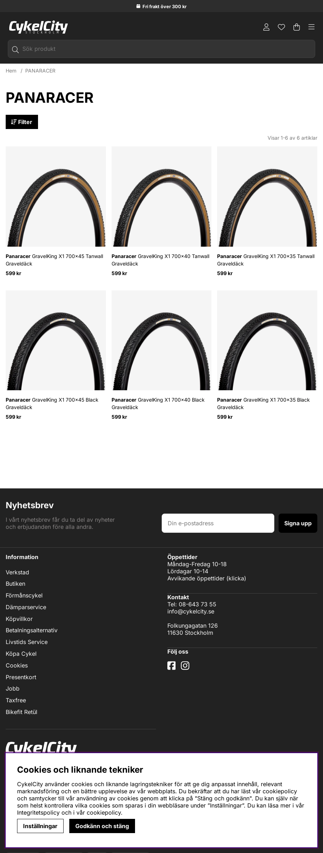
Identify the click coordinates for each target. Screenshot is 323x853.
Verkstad (17, 572)
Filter (22, 121)
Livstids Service (27, 641)
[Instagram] (186, 668)
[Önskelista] (281, 27)
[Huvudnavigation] (312, 27)
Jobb (13, 688)
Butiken (15, 584)
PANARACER (40, 71)
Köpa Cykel (21, 653)
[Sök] (161, 49)
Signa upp (298, 523)
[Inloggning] (266, 27)
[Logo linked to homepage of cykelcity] (37, 27)
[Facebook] (172, 668)
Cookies (17, 665)
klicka (236, 578)
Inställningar (40, 826)
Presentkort (21, 677)
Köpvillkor (19, 618)
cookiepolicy (104, 812)
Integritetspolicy (38, 812)
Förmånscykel (24, 595)
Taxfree (16, 700)
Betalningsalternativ (32, 630)
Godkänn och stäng (102, 826)
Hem (11, 71)
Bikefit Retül (21, 711)
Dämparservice (26, 607)
